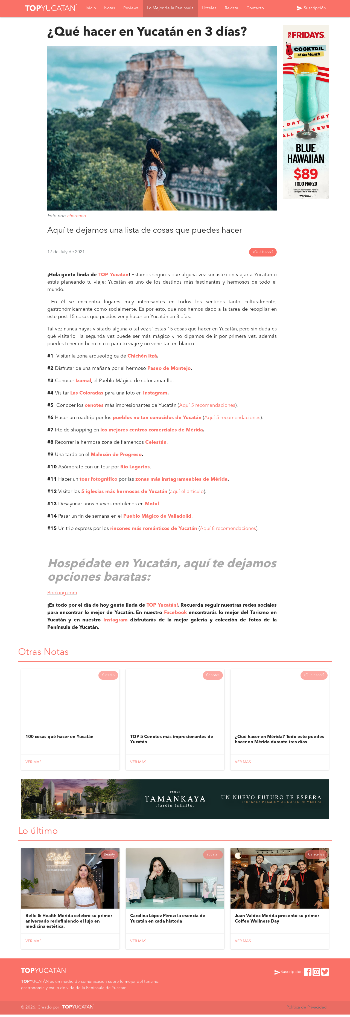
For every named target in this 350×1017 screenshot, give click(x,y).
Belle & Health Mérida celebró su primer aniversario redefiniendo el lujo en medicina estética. (68, 923)
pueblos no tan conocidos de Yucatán (157, 418)
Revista (231, 9)
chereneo (76, 216)
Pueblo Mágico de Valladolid (157, 516)
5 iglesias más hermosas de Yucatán (124, 491)
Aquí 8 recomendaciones (228, 528)
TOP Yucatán (113, 275)
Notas (109, 9)
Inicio (91, 9)
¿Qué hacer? (263, 252)
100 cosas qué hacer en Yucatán (59, 738)
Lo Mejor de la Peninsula (170, 9)
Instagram (155, 393)
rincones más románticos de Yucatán (153, 528)
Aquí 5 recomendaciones (207, 405)
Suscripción (311, 8)
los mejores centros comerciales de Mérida (151, 430)
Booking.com (62, 592)
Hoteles (209, 9)
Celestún (156, 442)
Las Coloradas (86, 393)
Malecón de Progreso (116, 455)
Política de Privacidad (306, 1010)
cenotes (94, 405)
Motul (152, 504)
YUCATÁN (43, 973)
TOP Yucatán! (162, 605)
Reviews (131, 9)
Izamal (83, 381)
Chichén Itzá (142, 356)
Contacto (255, 9)
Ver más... (35, 763)
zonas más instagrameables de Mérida (181, 479)
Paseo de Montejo (169, 368)
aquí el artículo (187, 491)
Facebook (175, 612)
